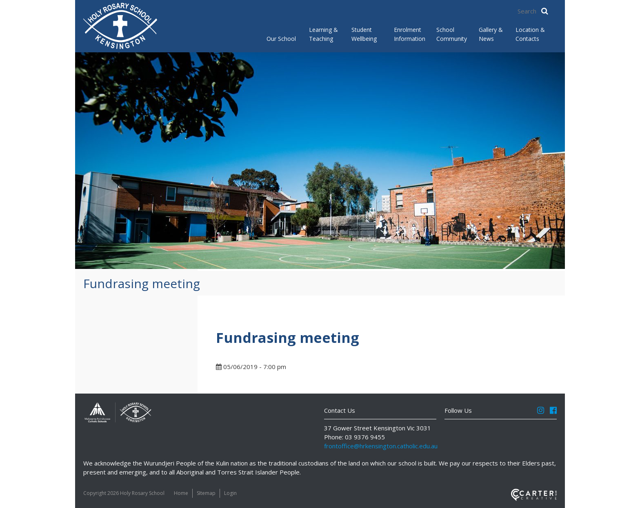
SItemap (206, 493)
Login (230, 493)
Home (181, 493)
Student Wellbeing (364, 34)
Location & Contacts (530, 34)
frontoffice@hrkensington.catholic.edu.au (381, 446)
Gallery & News (491, 34)
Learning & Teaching (323, 34)
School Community (451, 34)
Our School (281, 39)
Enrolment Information (408, 34)
